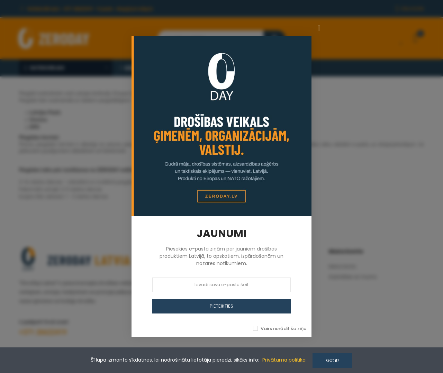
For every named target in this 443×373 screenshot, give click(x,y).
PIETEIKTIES (221, 306)
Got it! (332, 360)
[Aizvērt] (319, 28)
